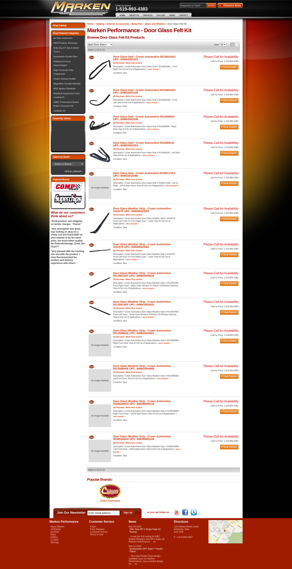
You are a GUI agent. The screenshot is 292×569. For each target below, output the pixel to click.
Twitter (194, 512)
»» (154, 541)
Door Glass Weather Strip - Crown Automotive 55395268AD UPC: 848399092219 (142, 402)
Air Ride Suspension (63, 38)
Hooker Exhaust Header (65, 79)
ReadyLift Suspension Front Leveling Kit (67, 95)
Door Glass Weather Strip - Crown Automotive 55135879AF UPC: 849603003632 (142, 303)
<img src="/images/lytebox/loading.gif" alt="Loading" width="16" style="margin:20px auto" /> (68, 136)
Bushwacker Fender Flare (66, 56)
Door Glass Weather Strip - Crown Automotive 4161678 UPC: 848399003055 (142, 210)
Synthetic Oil (59, 111)
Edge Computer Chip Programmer (63, 72)
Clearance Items (230, 5)
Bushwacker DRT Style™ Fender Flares (146, 550)
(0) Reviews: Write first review (127, 63)
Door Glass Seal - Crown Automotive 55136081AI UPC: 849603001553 (143, 144)
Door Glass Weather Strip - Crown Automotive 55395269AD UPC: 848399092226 (142, 438)
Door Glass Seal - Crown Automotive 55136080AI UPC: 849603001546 (143, 118)
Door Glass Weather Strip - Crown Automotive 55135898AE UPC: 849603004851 (142, 332)
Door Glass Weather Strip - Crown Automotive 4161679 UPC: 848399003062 (142, 245)
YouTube (177, 512)
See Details (229, 67)
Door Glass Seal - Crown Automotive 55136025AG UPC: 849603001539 (144, 91)
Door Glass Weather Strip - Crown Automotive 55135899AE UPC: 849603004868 (142, 367)
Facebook (185, 512)
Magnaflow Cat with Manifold (67, 83)
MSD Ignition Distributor (65, 88)
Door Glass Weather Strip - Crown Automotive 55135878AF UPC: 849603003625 (142, 274)
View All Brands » (73, 171)
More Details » (154, 69)
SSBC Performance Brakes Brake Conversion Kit (66, 104)
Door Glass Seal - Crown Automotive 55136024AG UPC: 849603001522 (144, 58)
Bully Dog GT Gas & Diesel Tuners (66, 50)
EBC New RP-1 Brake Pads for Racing (145, 530)
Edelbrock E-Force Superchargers (62, 63)
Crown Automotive (110, 500)
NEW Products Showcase (66, 43)
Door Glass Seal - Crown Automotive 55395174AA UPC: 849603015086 (144, 174)
